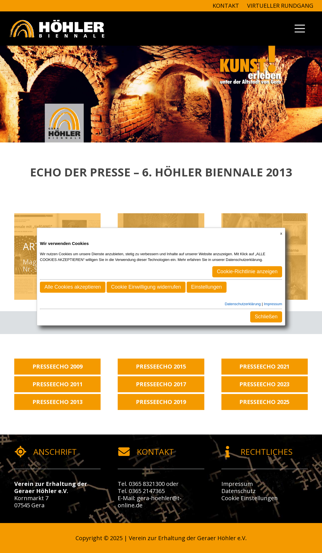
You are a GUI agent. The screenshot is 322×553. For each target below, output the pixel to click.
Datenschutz (238, 491)
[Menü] (299, 28)
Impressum (237, 484)
